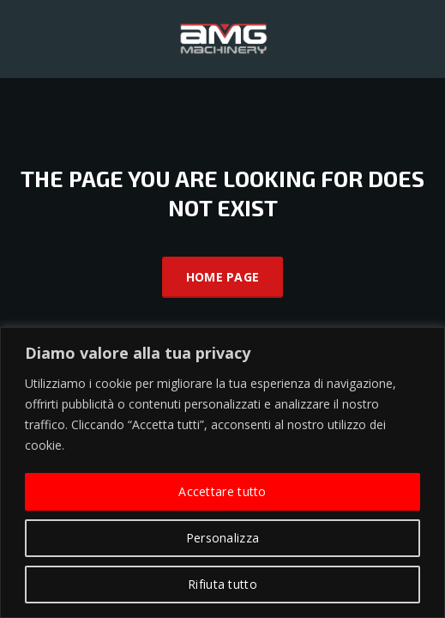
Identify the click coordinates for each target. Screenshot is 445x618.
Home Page (223, 277)
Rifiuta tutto (222, 584)
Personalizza (223, 538)
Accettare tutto (222, 491)
